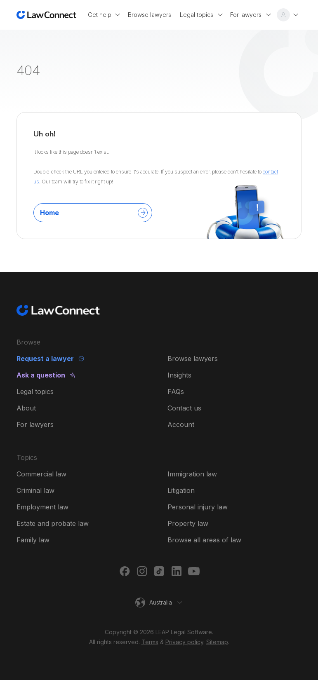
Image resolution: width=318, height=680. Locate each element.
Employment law (42, 507)
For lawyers (35, 424)
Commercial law (41, 474)
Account (180, 424)
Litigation (181, 490)
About (26, 408)
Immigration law (192, 474)
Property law (187, 523)
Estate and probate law (52, 523)
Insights (179, 375)
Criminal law (35, 490)
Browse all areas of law (204, 540)
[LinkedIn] (176, 571)
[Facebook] (124, 571)
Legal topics (35, 391)
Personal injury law (197, 507)
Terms (149, 641)
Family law (32, 540)
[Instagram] (141, 571)
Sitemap (217, 641)
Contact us (184, 408)
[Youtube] (193, 571)
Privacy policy (184, 641)
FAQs (175, 391)
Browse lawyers (192, 358)
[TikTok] (159, 571)
